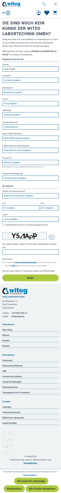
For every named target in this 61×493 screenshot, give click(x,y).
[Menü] (55, 4)
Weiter (30, 277)
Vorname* (6, 75)
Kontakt (5, 346)
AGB (13, 266)
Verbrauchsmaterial (11, 412)
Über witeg (7, 330)
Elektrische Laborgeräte (13, 417)
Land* (5, 214)
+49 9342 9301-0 (19, 313)
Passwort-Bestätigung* (12, 173)
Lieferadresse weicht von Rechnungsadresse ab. (26, 225)
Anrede (5, 64)
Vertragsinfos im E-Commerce (16, 392)
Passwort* (7, 158)
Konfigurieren (14, 488)
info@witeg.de (17, 316)
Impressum (7, 360)
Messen (5, 335)
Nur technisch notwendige (31, 481)
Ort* (4, 203)
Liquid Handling (9, 423)
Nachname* (7, 88)
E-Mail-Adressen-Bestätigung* (15, 146)
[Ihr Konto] (39, 13)
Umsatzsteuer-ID (9, 122)
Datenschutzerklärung (12, 365)
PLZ (42, 203)
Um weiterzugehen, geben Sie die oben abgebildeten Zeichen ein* (29, 246)
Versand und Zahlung (12, 376)
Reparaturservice (10, 387)
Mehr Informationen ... (30, 475)
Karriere (6, 340)
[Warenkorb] (55, 13)
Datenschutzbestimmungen (26, 262)
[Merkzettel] (47, 13)
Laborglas (6, 407)
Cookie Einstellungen (11, 382)
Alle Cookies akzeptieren (42, 488)
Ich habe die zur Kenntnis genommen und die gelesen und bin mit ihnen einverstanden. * (30, 264)
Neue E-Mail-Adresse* (12, 133)
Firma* (5, 99)
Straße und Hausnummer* (14, 191)
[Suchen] (44, 4)
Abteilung (6, 110)
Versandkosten (30, 463)
